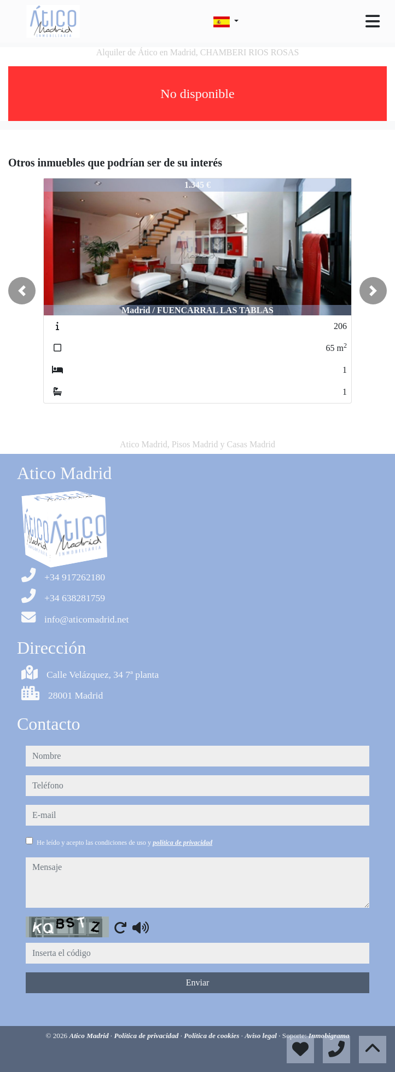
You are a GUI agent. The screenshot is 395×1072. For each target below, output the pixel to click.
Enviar (198, 982)
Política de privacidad (147, 1035)
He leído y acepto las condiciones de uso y (124, 842)
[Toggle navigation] (372, 21)
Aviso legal (261, 1035)
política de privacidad (182, 842)
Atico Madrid (89, 1035)
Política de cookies (212, 1035)
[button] (22, 290)
